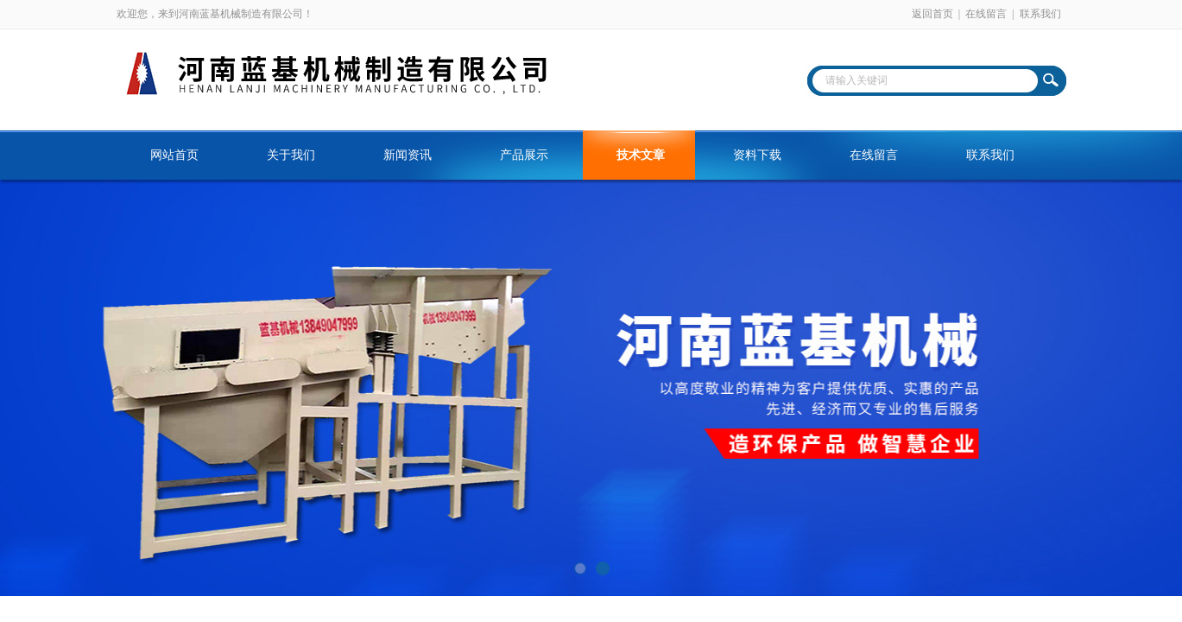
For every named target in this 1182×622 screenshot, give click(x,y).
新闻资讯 (407, 155)
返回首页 (932, 14)
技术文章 (640, 155)
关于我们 (291, 155)
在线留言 (986, 14)
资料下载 (757, 155)
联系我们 (1040, 14)
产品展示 (524, 155)
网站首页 (174, 155)
